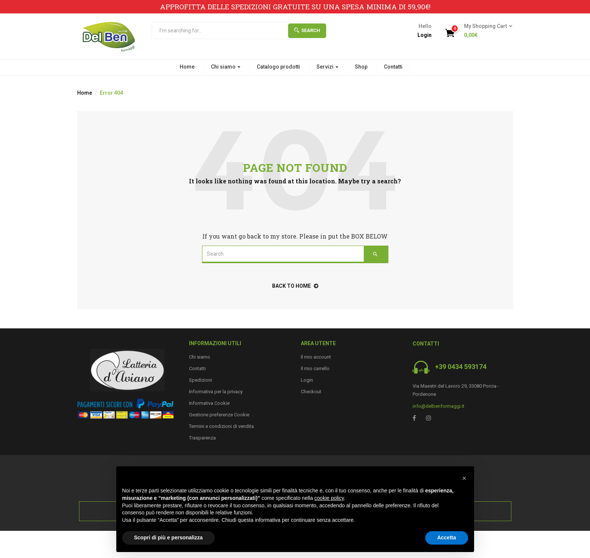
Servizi (327, 67)
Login (424, 35)
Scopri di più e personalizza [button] (168, 537)
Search (307, 30)
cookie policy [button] (329, 498)
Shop (361, 67)
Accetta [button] (446, 537)
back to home (295, 286)
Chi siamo (225, 67)
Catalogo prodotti (278, 67)
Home (187, 67)
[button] (485, 31)
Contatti (393, 67)
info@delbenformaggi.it (438, 406)
